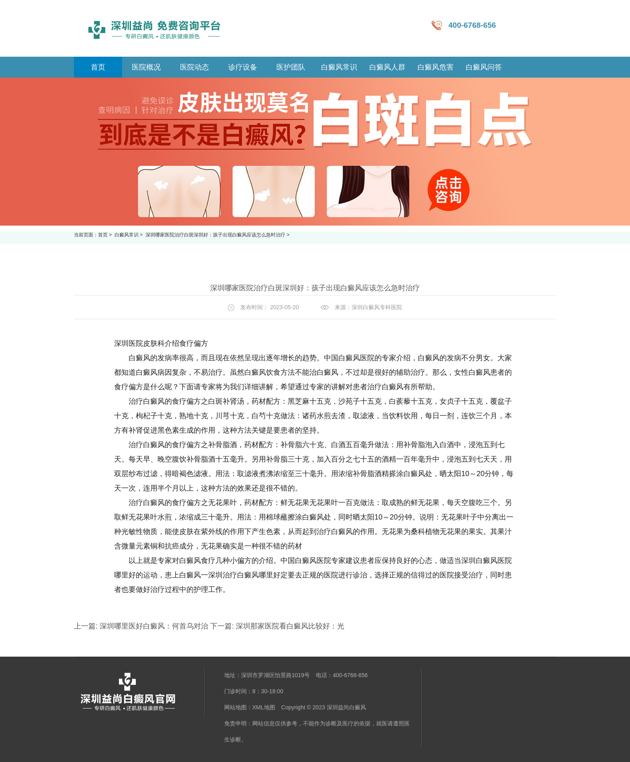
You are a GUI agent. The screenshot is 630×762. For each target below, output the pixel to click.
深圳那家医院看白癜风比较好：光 (289, 626)
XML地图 (263, 707)
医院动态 (194, 67)
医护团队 (290, 67)
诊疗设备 (242, 67)
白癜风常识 (339, 67)
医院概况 (146, 67)
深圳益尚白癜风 (346, 707)
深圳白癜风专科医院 (377, 307)
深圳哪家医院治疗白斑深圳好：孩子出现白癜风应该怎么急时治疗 (215, 235)
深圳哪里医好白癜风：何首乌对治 (154, 626)
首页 (103, 235)
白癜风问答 (484, 67)
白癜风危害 (435, 67)
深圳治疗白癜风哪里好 (244, 575)
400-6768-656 (472, 25)
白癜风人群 (387, 67)
